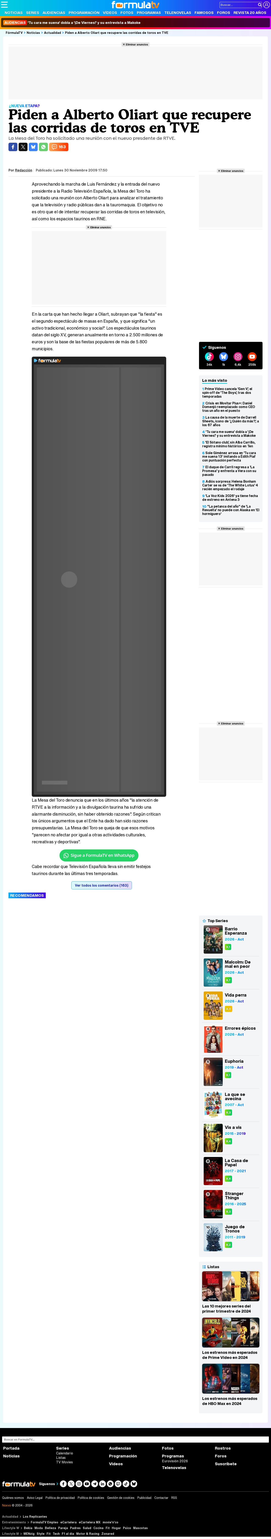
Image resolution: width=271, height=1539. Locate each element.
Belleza (50, 1528)
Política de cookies (91, 1497)
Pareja (63, 1528)
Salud (87, 1528)
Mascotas (140, 1528)
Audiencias (54, 12)
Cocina (98, 1528)
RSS (174, 1497)
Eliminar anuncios (137, 44)
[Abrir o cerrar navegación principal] (4, 5)
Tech (56, 1533)
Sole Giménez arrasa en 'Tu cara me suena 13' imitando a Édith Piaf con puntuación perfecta (229, 456)
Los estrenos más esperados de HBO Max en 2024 (229, 1401)
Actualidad (52, 32)
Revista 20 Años (250, 12)
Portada (11, 1448)
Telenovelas (177, 12)
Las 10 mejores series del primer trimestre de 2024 (226, 1308)
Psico (127, 1528)
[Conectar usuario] (266, 4)
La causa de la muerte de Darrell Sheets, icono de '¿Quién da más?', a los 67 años (230, 421)
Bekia (28, 1528)
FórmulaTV (14, 32)
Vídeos (110, 12)
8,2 (228, 1245)
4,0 (228, 1009)
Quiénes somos (13, 1497)
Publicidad (144, 1497)
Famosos (204, 12)
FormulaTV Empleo (44, 1522)
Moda (39, 1528)
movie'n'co (110, 1522)
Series (32, 12)
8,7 (228, 980)
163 (62, 147)
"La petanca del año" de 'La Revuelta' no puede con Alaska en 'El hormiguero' (230, 510)
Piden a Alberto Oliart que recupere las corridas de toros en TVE (116, 32)
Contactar (161, 1497)
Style (40, 1533)
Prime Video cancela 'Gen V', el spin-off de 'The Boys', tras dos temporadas (227, 392)
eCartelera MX (90, 1522)
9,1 (228, 947)
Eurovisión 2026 (175, 1461)
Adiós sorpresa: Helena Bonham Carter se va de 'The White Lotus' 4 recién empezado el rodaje (230, 485)
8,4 (228, 1141)
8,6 (228, 1179)
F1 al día (68, 1533)
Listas (61, 1457)
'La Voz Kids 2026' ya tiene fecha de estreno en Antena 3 (230, 497)
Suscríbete (226, 1463)
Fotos (126, 12)
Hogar (116, 1528)
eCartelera (68, 1522)
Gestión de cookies (120, 1497)
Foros (223, 12)
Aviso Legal (35, 1497)
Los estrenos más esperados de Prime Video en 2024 (229, 1355)
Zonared (107, 1533)
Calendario (64, 1453)
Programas (149, 12)
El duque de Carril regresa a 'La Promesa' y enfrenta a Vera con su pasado (229, 470)
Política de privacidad (60, 1497)
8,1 (228, 1075)
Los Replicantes (35, 1516)
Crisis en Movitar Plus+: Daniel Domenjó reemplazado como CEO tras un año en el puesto (228, 407)
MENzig (29, 1533)
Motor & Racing (87, 1533)
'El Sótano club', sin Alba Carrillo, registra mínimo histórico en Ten (228, 444)
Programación (84, 12)
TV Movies (64, 1462)
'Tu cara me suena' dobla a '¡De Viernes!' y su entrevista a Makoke (72, 22)
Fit (108, 1528)
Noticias (14, 12)
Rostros (223, 1448)
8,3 (228, 1112)
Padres (75, 1528)
